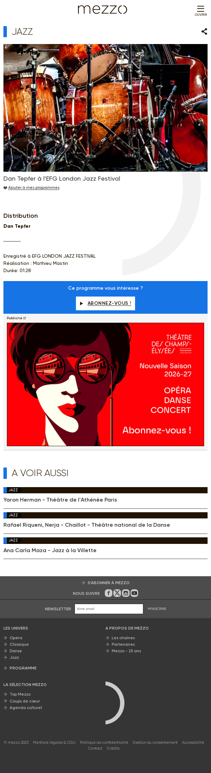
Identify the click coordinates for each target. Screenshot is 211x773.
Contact (95, 748)
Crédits (113, 748)
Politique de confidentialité (104, 742)
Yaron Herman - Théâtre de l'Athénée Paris (60, 500)
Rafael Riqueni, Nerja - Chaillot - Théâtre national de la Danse (86, 525)
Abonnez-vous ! (105, 303)
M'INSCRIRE (157, 609)
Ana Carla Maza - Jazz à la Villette (50, 550)
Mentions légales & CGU (54, 742)
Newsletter (58, 608)
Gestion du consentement (155, 742)
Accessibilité (193, 742)
